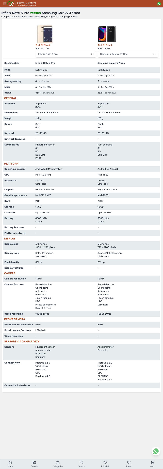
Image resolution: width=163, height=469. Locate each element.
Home (10, 463)
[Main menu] (4, 4)
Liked (128, 463)
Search (81, 463)
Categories (58, 463)
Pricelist (105, 463)
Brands (34, 463)
